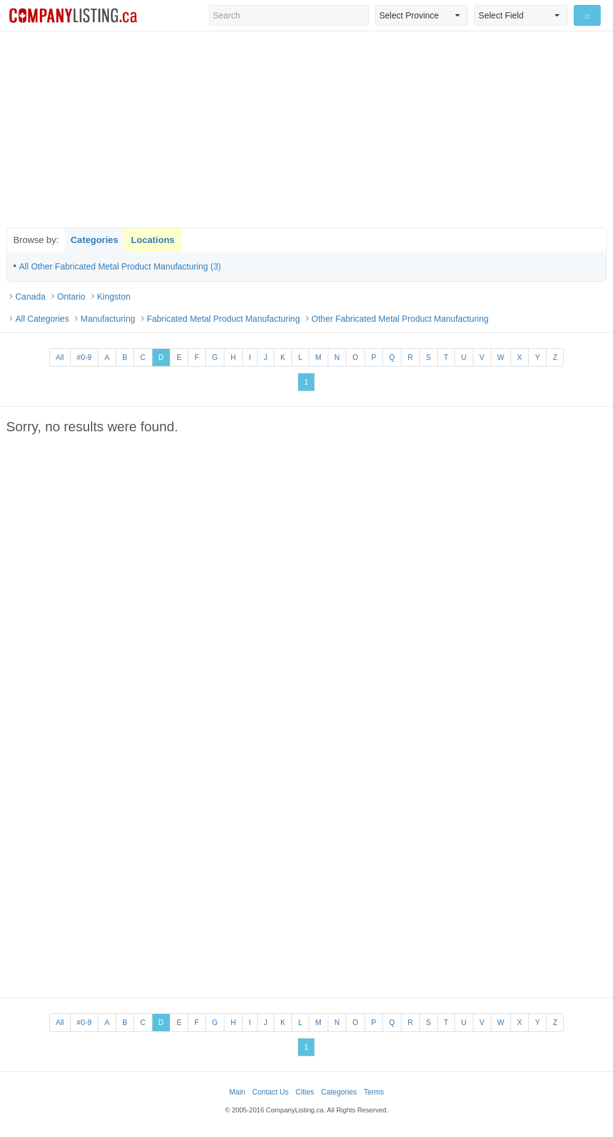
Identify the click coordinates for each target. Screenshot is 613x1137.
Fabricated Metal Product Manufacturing (223, 319)
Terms (374, 1092)
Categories (95, 239)
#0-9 (84, 357)
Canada (30, 296)
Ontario (71, 296)
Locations (153, 239)
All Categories (42, 319)
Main (237, 1092)
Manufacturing (108, 319)
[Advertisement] (307, 129)
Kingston (113, 296)
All (60, 357)
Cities (305, 1092)
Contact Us (270, 1092)
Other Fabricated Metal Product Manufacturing (400, 319)
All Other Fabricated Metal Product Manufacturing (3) (120, 266)
